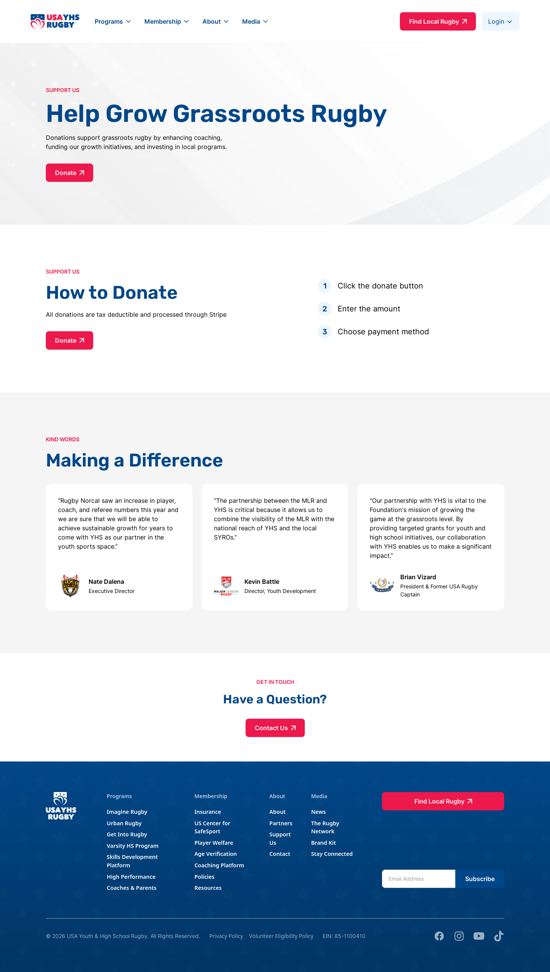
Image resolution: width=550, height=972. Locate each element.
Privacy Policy (226, 936)
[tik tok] (498, 936)
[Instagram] (459, 936)
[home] (55, 21)
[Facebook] (439, 936)
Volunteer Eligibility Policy (281, 936)
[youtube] (479, 936)
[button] (113, 21)
